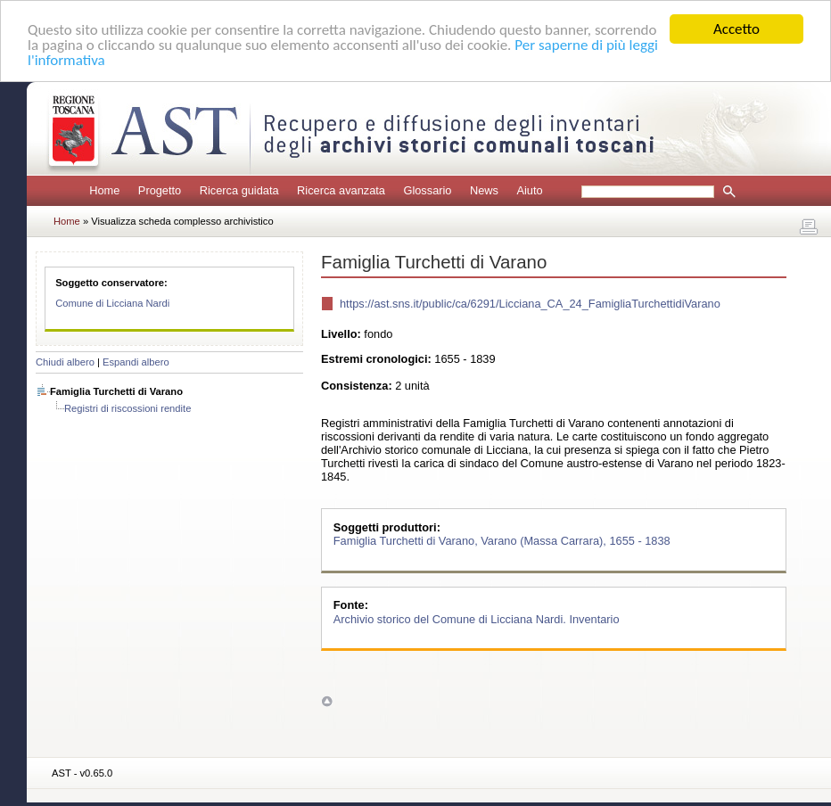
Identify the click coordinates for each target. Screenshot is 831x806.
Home (104, 190)
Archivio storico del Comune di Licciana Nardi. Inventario (476, 618)
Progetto (159, 190)
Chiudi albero (65, 362)
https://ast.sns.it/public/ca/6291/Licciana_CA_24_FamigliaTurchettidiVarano (530, 303)
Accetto (736, 29)
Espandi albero (136, 362)
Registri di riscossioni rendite (127, 408)
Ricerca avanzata (341, 190)
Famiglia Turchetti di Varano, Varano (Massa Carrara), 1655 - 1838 (502, 540)
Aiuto (529, 190)
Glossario (427, 190)
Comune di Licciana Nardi (112, 303)
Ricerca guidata (239, 190)
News (484, 190)
